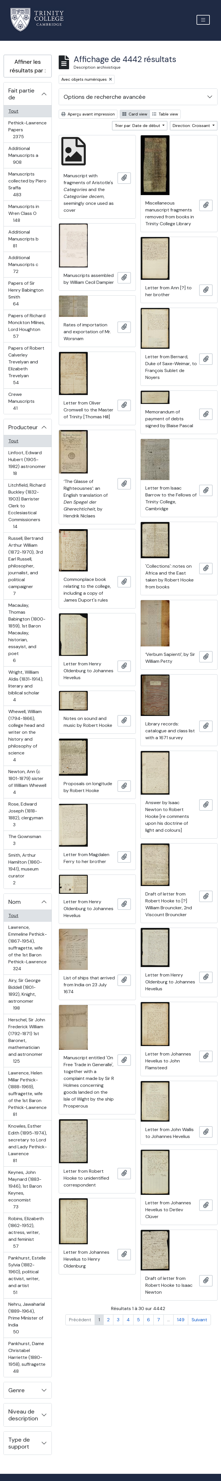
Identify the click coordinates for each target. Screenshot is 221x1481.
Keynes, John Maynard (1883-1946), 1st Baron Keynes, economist (25, 1189)
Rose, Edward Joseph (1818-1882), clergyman (25, 814)
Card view (134, 114)
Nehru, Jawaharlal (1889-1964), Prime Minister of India (26, 1318)
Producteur (23, 427)
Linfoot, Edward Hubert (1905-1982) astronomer (27, 463)
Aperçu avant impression (88, 114)
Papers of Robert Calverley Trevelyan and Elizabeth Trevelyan (26, 365)
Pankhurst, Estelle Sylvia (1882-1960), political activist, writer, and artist (27, 1275)
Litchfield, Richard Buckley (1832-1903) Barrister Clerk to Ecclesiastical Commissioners (26, 506)
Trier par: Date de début (138, 125)
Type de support (19, 1443)
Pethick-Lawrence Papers (27, 129)
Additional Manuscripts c (23, 264)
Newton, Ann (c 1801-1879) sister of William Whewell (27, 782)
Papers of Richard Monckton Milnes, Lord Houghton (26, 326)
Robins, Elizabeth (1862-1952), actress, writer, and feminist (26, 1232)
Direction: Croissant (192, 125)
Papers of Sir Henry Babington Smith (25, 293)
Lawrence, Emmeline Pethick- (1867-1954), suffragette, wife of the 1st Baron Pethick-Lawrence (27, 948)
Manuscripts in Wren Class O (23, 213)
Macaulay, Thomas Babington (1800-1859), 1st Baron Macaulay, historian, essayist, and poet (26, 633)
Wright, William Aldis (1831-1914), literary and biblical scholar (25, 686)
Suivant (199, 1320)
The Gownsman (24, 840)
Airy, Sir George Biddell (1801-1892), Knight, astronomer (24, 994)
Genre (16, 1390)
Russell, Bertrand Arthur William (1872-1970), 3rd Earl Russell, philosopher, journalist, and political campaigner (25, 566)
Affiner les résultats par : (28, 66)
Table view (165, 114)
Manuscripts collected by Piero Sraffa (27, 184)
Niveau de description (23, 1415)
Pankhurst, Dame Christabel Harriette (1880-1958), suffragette (26, 1357)
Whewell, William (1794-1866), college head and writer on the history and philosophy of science (26, 735)
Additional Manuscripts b (23, 238)
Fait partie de (21, 94)
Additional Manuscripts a (23, 155)
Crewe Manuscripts (21, 401)
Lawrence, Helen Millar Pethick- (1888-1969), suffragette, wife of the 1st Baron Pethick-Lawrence (27, 1093)
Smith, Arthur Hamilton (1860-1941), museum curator (25, 869)
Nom (14, 902)
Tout (13, 111)
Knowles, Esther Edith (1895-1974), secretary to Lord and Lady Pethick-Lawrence (27, 1143)
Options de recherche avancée (105, 97)
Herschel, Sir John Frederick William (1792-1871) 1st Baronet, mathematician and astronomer (26, 1040)
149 (180, 1320)
